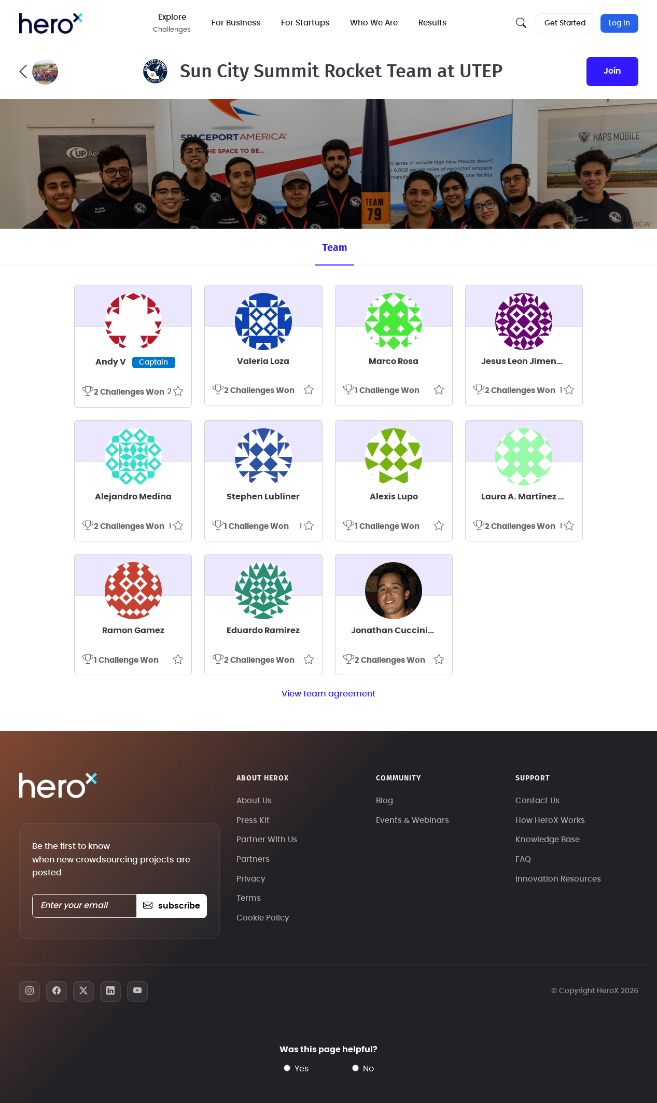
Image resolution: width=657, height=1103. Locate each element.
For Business (236, 23)
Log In (619, 23)
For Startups (305, 23)
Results (432, 23)
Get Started (564, 23)
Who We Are (374, 23)
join (612, 71)
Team (334, 247)
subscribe (171, 906)
